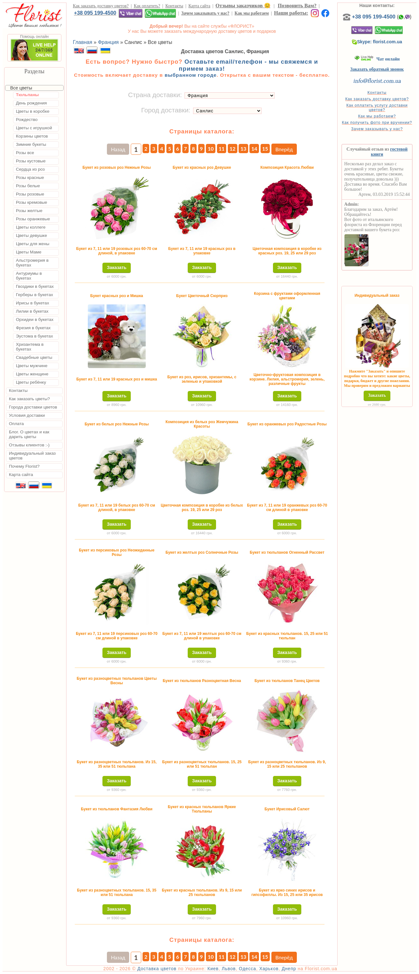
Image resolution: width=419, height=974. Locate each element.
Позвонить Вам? (297, 6)
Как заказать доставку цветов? (101, 6)
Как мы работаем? (377, 116)
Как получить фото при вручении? (377, 122)
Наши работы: (291, 13)
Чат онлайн (377, 59)
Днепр (289, 968)
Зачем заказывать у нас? (205, 13)
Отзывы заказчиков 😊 (242, 6)
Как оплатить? (147, 6)
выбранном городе (190, 75)
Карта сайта (199, 6)
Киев (213, 968)
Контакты (174, 6)
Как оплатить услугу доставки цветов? (377, 107)
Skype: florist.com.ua (377, 41)
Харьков (269, 968)
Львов (229, 968)
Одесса (247, 968)
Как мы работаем (251, 13)
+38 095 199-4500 (95, 13)
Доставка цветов (157, 968)
